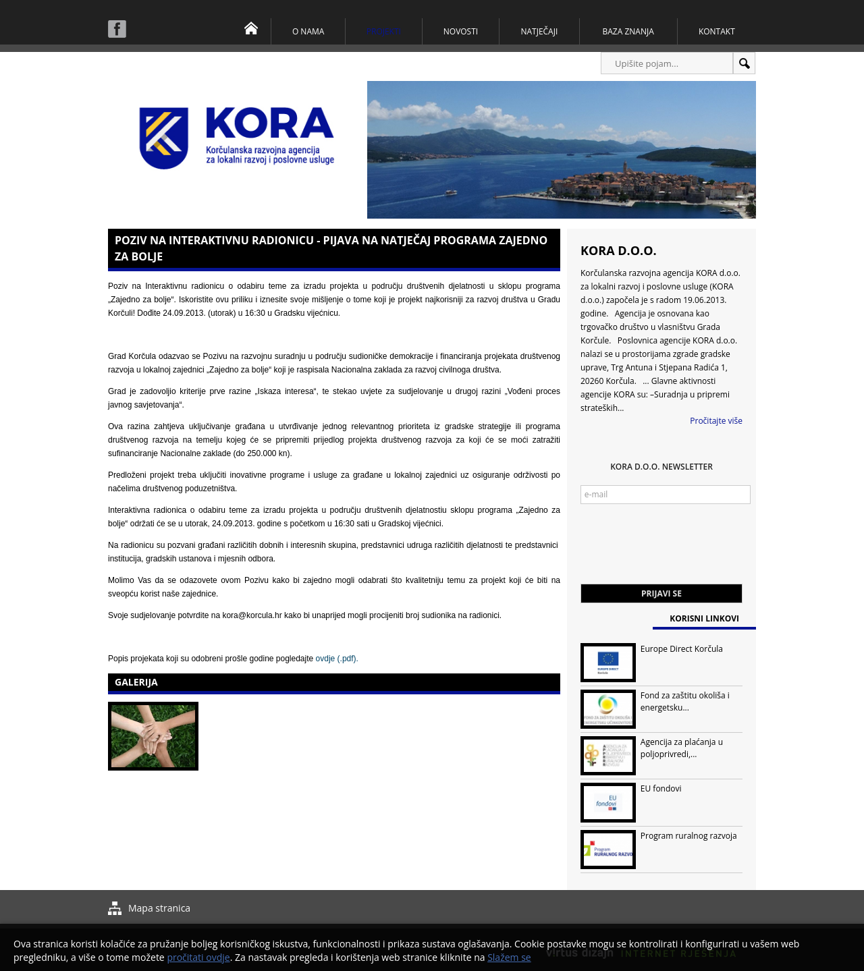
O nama (308, 31)
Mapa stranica (159, 907)
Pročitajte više (716, 420)
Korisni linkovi (704, 618)
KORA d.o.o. (618, 250)
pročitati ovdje (198, 957)
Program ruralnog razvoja (689, 835)
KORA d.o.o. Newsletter (661, 466)
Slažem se (509, 957)
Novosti (460, 31)
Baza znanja (628, 31)
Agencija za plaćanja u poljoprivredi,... (682, 748)
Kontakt (717, 31)
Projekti (384, 31)
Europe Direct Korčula (682, 649)
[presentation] (683, 550)
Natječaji (539, 31)
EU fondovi (661, 788)
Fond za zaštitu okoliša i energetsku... (685, 701)
